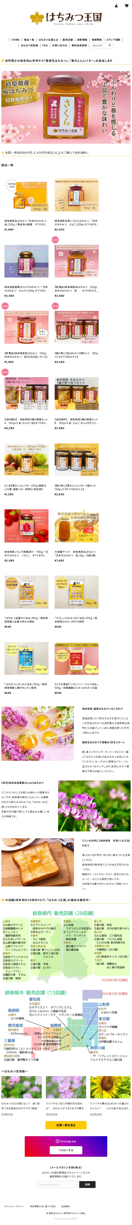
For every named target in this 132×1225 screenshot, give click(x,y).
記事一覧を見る (66, 1125)
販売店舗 (68, 39)
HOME (16, 39)
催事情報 (97, 39)
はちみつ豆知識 (29, 45)
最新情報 (82, 39)
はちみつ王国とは (48, 39)
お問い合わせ (59, 45)
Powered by (66, 1218)
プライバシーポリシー (14, 1206)
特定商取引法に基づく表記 (43, 1206)
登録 (87, 1184)
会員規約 (65, 1206)
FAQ (45, 45)
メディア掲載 (113, 39)
